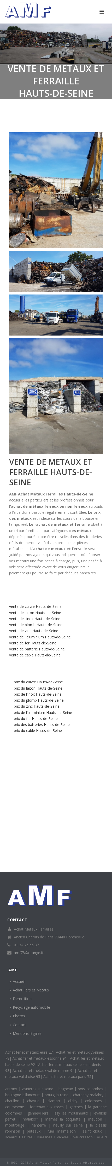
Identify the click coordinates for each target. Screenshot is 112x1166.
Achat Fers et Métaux (29, 990)
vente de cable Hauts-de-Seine (35, 655)
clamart (55, 1100)
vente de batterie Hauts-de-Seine (37, 649)
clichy (74, 1100)
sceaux (11, 1137)
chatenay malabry (89, 1094)
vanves (63, 1137)
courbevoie (15, 1106)
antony (12, 1088)
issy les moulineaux (72, 1113)
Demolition (21, 998)
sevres (28, 1137)
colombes (95, 1100)
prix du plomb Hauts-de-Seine (39, 700)
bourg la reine (57, 1094)
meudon (96, 1119)
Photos (17, 1015)
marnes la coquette (64, 1119)
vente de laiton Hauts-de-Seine (35, 612)
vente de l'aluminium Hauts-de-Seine (40, 636)
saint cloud (94, 1131)
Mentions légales (26, 1033)
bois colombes (91, 1088)
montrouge (16, 1125)
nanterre (40, 1125)
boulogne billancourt (23, 1094)
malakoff (31, 1119)
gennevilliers (39, 1113)
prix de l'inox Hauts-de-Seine (38, 694)
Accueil (17, 981)
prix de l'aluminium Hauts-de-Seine (43, 712)
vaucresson (83, 1137)
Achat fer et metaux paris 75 (67, 1076)
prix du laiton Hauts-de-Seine (38, 688)
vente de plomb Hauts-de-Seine (35, 624)
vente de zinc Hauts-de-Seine (33, 630)
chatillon (13, 1100)
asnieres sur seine (38, 1088)
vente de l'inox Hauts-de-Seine (34, 618)
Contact (18, 1024)
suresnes (45, 1137)
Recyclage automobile (30, 1007)
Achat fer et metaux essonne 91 (40, 1058)
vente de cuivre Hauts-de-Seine (35, 606)
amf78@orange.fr (29, 952)
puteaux (35, 1131)
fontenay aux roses (48, 1106)
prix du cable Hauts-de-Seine (38, 730)
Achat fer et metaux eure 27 (29, 1052)
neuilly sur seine (69, 1125)
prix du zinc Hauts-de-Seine (37, 706)
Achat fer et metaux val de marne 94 (43, 1070)
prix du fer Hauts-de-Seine (36, 718)
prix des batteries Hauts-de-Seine (42, 724)
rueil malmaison (63, 1131)
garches (77, 1106)
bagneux (66, 1088)
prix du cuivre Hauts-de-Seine (38, 681)
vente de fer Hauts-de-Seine (32, 642)
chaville (34, 1100)
